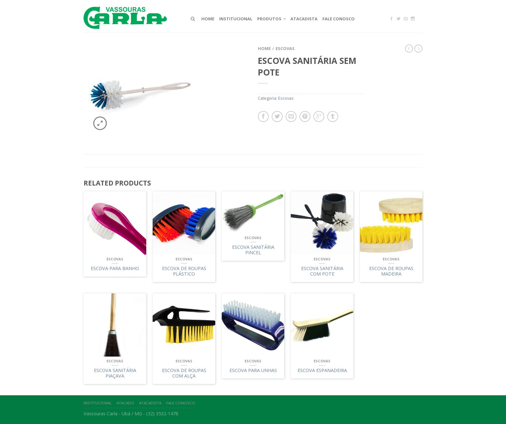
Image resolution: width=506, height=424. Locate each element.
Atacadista (304, 19)
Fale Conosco (338, 19)
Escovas (285, 48)
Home (207, 19)
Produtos (269, 19)
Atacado (125, 402)
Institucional (235, 19)
